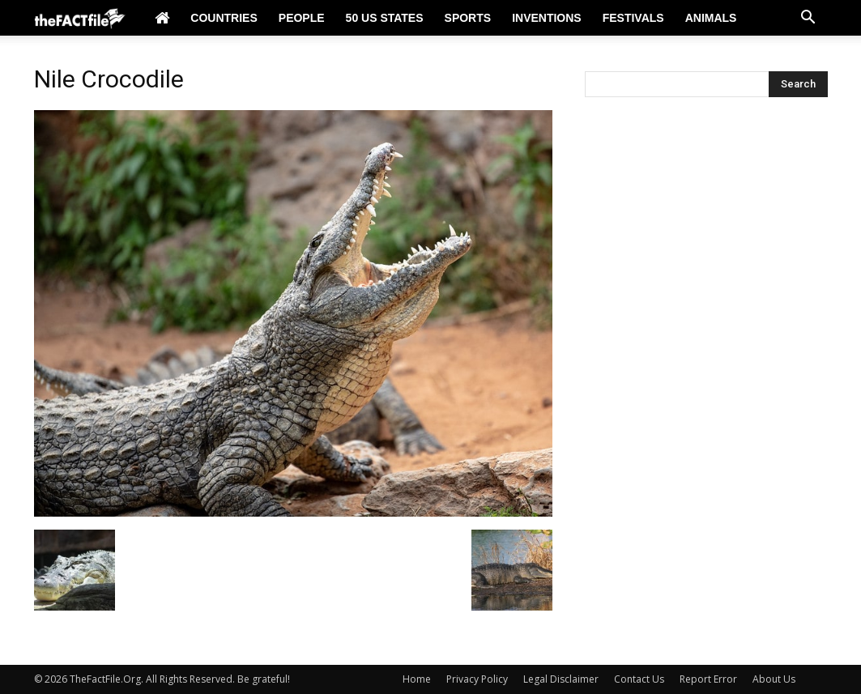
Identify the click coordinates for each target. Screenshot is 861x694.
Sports (468, 17)
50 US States (385, 17)
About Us (773, 679)
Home (417, 679)
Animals (711, 17)
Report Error (708, 679)
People (302, 17)
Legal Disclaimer (561, 679)
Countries (223, 17)
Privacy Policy (477, 679)
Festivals (633, 17)
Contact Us (639, 679)
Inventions (547, 17)
